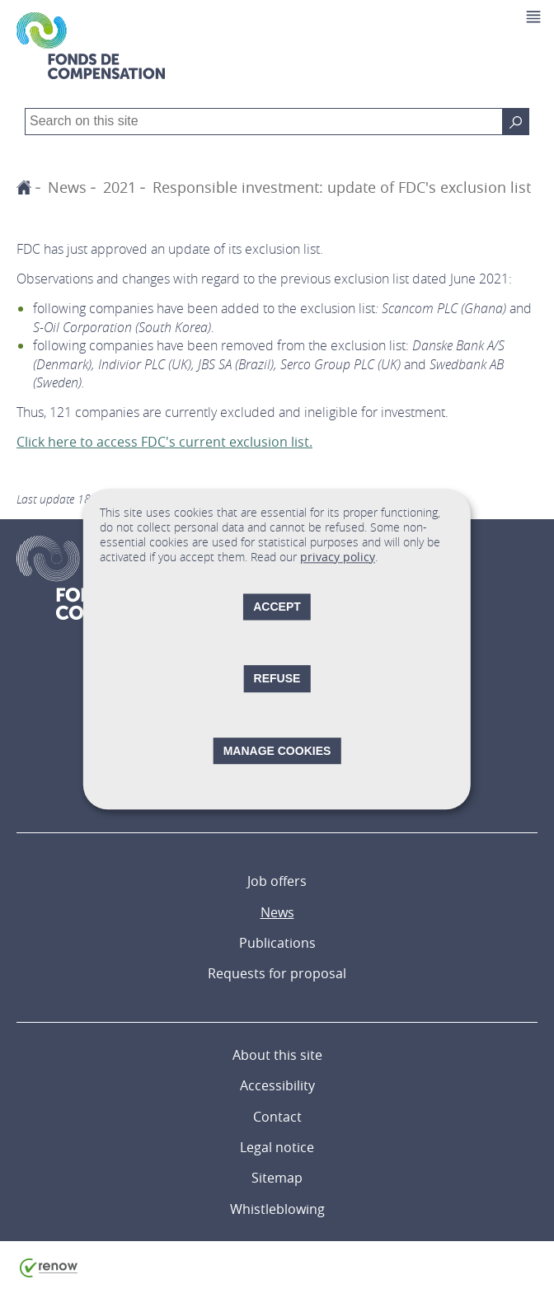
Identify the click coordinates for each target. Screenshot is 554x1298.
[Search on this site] (515, 121)
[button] (535, 16)
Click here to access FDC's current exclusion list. (164, 442)
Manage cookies (277, 750)
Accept (277, 607)
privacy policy (337, 557)
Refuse (277, 679)
